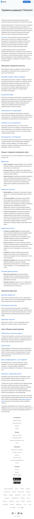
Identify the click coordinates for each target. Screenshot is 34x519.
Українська (18, 504)
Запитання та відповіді (17, 450)
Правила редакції (17, 475)
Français (28, 492)
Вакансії (17, 425)
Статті (17, 443)
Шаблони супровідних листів (17, 440)
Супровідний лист (17, 423)
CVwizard (18, 516)
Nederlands (18, 495)
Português (6, 498)
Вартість (17, 455)
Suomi (28, 498)
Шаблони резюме (17, 435)
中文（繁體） (21, 507)
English (28, 488)
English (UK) (7, 492)
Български (5, 504)
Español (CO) (21, 492)
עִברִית (25, 504)
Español (14, 492)
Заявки (17, 428)
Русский (12, 504)
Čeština (23, 501)
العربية (29, 504)
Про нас (17, 469)
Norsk (24, 495)
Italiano (5, 495)
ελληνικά (29, 501)
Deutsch (22, 488)
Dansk (16, 488)
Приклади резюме (17, 438)
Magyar (11, 495)
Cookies (17, 463)
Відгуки (17, 472)
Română (23, 498)
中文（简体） (13, 507)
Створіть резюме (17, 420)
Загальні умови (17, 457)
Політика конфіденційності (17, 460)
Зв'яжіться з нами (17, 452)
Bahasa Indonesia (8, 488)
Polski (29, 495)
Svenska (5, 501)
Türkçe (17, 501)
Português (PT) (14, 498)
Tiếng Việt (11, 501)
